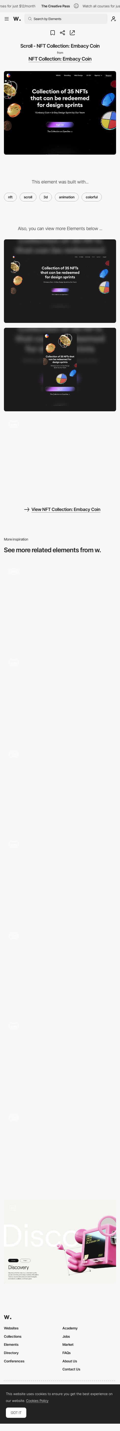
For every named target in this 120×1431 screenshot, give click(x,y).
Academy (70, 1328)
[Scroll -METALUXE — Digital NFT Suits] (60, 1151)
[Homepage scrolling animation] (60, 787)
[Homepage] (60, 605)
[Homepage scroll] (60, 1060)
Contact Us (71, 1369)
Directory (11, 1353)
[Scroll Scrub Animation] (60, 969)
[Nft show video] (60, 458)
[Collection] (60, 878)
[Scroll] (60, 696)
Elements (11, 1344)
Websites (11, 1328)
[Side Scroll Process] (60, 1241)
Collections (12, 1336)
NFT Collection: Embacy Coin (60, 58)
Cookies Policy (37, 1400)
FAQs (66, 1353)
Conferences (14, 1361)
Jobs (66, 1336)
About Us (69, 1361)
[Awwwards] (17, 19)
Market (68, 1344)
